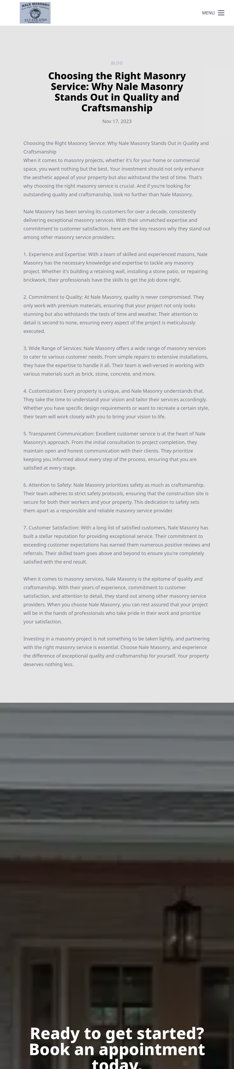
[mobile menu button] (221, 12)
